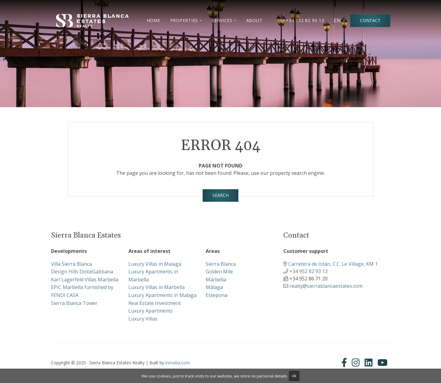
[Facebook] (345, 362)
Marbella (216, 279)
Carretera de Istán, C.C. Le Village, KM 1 (333, 264)
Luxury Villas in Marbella (156, 287)
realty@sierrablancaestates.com (325, 286)
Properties (184, 20)
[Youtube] (382, 362)
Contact (370, 20)
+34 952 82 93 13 (302, 20)
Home (153, 20)
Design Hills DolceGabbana (82, 271)
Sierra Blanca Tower (74, 303)
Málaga (214, 287)
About (254, 20)
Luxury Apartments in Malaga (162, 295)
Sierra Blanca (221, 264)
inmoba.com (177, 363)
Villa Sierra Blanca (71, 264)
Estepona (216, 295)
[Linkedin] (368, 362)
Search (220, 195)
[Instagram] (355, 362)
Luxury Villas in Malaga (154, 264)
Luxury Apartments (150, 310)
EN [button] (337, 20)
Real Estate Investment (154, 303)
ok (294, 375)
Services (222, 20)
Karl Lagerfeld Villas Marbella (84, 279)
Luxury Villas (142, 318)
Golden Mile (219, 271)
